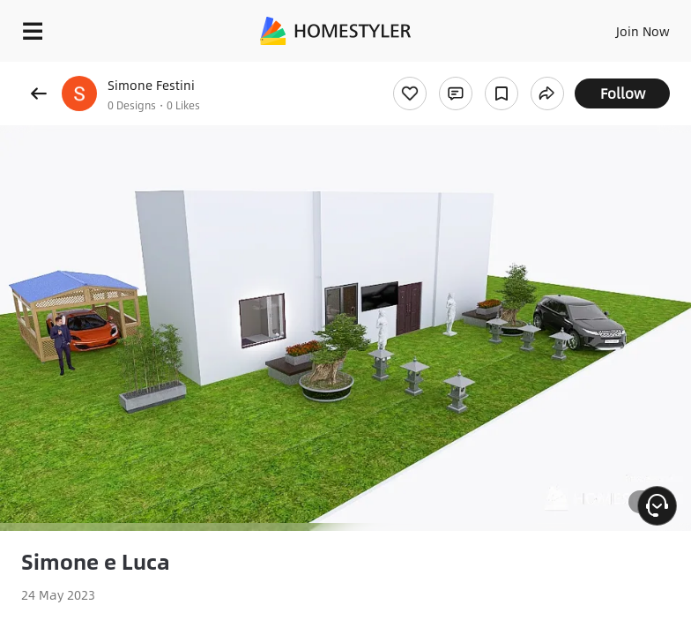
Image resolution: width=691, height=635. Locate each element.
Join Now (643, 31)
